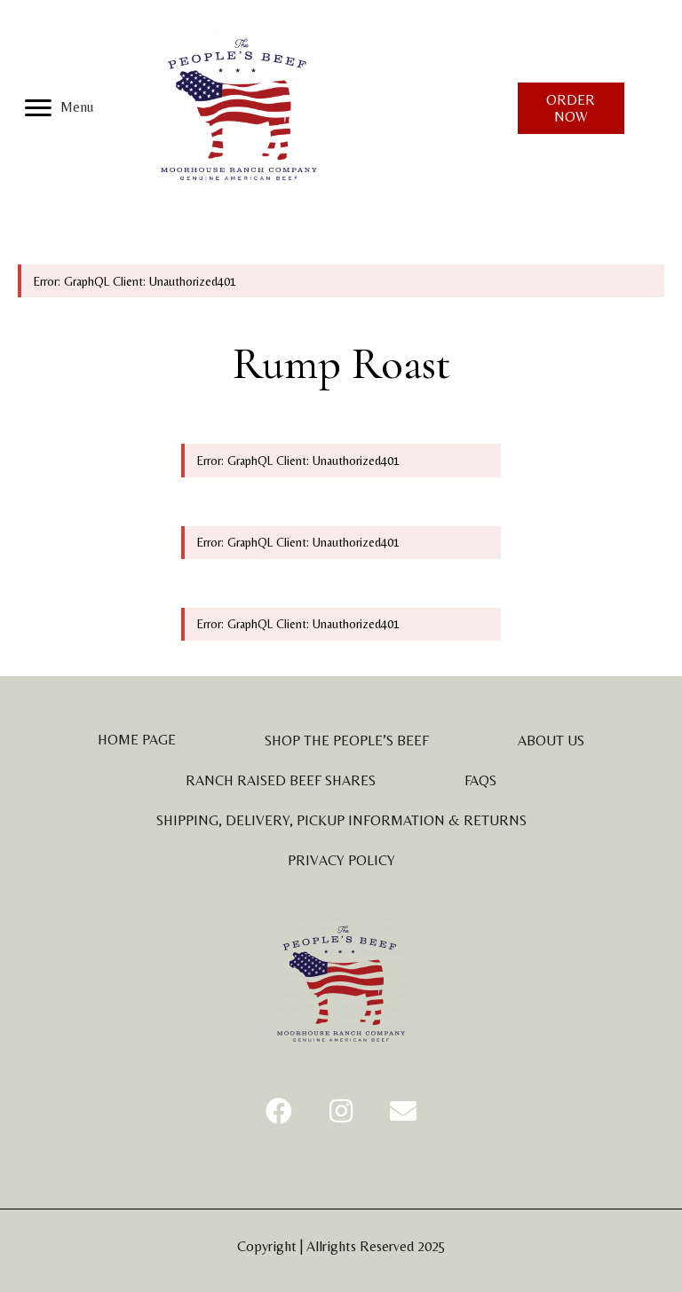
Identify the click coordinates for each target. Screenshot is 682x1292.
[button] (278, 1111)
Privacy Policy (341, 860)
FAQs (480, 780)
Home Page (137, 739)
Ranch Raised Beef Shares (281, 780)
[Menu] (59, 108)
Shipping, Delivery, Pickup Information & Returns (341, 820)
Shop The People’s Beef (347, 740)
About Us (551, 740)
